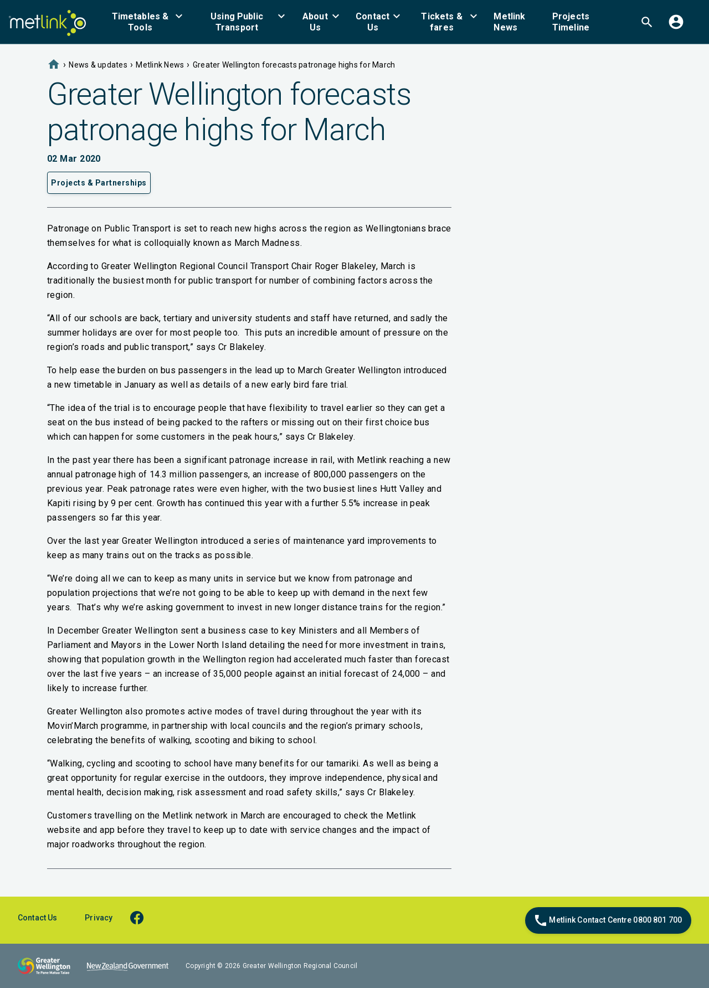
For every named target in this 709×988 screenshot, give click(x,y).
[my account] (676, 22)
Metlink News (160, 64)
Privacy (98, 917)
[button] (146, 22)
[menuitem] (146, 22)
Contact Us (37, 917)
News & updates (98, 64)
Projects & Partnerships (99, 182)
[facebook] (142, 917)
